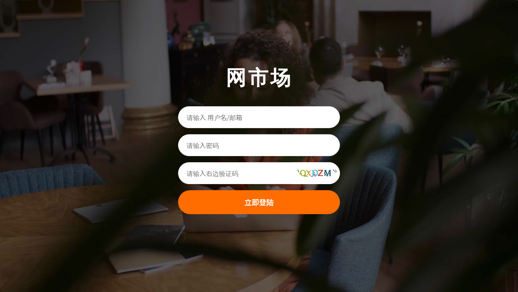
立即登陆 (259, 202)
